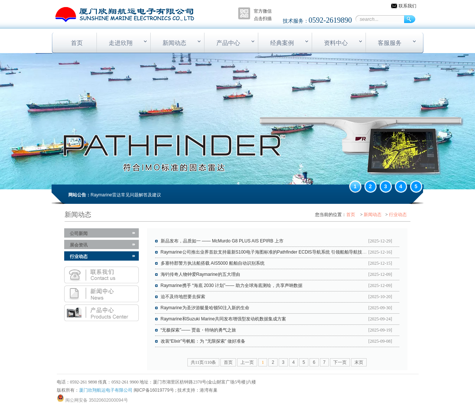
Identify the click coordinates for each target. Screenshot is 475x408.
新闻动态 (174, 43)
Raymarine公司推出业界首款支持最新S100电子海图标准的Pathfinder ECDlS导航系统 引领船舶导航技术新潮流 (270, 252)
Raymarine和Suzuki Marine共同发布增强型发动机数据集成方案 (223, 318)
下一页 (340, 362)
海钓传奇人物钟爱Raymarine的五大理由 (200, 274)
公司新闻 (79, 233)
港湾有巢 (208, 390)
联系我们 (407, 6)
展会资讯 (79, 245)
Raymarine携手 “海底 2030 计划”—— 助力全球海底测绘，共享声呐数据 (231, 285)
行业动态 (398, 214)
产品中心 (228, 43)
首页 (77, 43)
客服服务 (390, 43)
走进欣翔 (120, 43)
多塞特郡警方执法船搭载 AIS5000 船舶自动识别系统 (213, 263)
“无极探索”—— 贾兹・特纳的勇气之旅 (198, 330)
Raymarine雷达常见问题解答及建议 (126, 195)
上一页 (247, 362)
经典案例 (282, 43)
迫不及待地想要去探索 (183, 296)
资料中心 (336, 43)
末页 (358, 362)
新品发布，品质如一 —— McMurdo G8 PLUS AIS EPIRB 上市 (222, 241)
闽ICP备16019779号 (154, 390)
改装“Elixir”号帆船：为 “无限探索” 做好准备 (203, 341)
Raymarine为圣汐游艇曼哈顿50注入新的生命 (205, 307)
